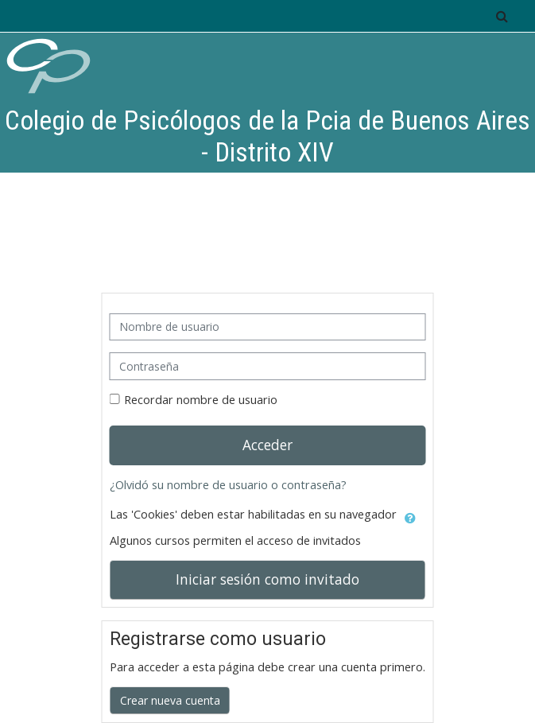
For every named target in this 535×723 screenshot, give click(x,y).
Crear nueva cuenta (170, 700)
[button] (502, 16)
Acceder (267, 444)
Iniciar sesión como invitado (267, 579)
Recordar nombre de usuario (200, 399)
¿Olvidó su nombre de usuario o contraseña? (228, 484)
